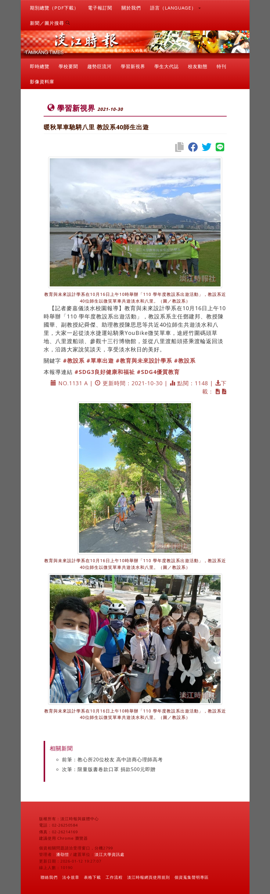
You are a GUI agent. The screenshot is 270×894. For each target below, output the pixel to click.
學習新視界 (133, 66)
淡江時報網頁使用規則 (148, 877)
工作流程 (114, 877)
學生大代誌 (166, 66)
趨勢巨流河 (99, 66)
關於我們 (131, 8)
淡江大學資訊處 (109, 854)
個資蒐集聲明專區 (192, 877)
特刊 (221, 66)
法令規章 (70, 877)
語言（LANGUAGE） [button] (175, 8)
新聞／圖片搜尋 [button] (50, 23)
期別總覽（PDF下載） (54, 8)
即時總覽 (39, 66)
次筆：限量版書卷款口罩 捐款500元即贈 (109, 769)
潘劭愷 (62, 854)
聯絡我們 (49, 877)
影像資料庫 (42, 81)
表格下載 (92, 877)
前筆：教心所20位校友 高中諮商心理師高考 (112, 759)
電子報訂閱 (100, 8)
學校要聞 (68, 66)
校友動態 (197, 66)
